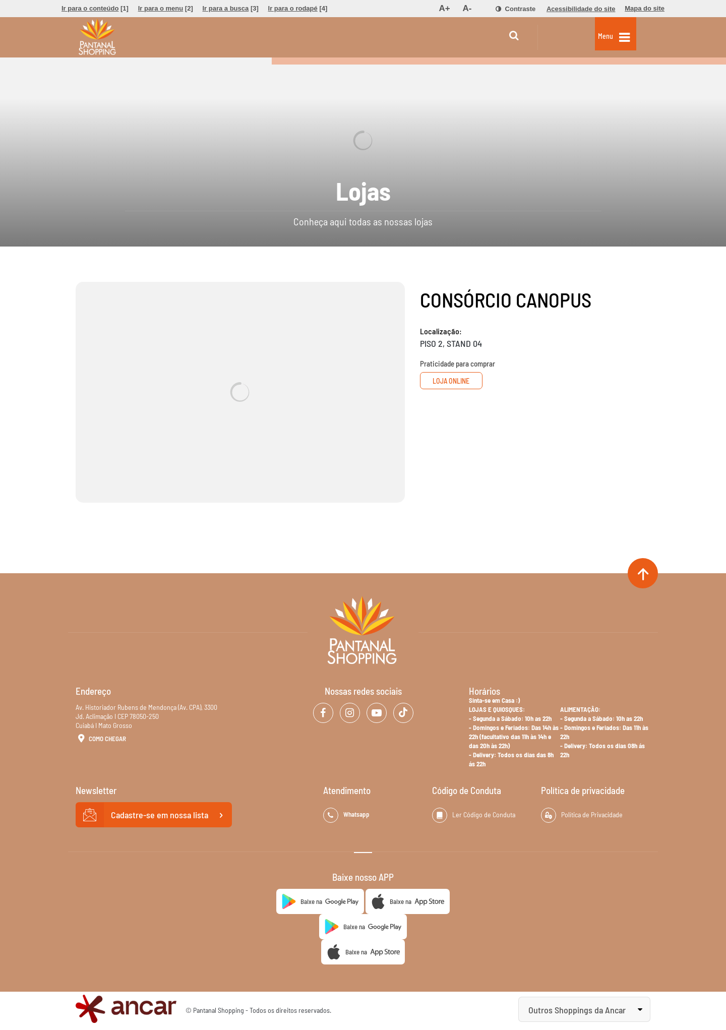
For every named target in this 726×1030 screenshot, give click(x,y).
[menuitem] (95, 8)
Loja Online (457, 381)
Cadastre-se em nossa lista (154, 815)
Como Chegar (101, 739)
